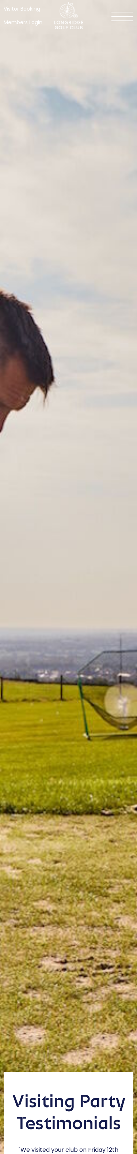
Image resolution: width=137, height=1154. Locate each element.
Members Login (23, 22)
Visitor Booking (22, 8)
